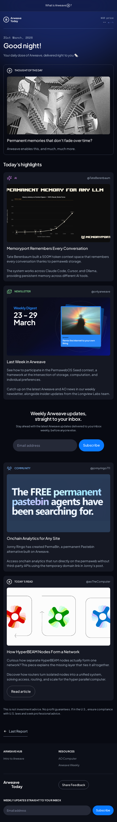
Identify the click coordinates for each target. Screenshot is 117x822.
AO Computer (67, 758)
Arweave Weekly (68, 765)
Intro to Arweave (13, 758)
